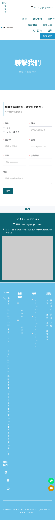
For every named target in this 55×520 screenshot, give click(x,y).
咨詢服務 (35, 156)
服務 (50, 19)
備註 (5, 172)
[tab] (27, 209)
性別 (6, 123)
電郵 (33, 140)
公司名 (7, 140)
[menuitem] (24, 19)
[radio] (6, 128)
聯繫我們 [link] (31, 72)
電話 (6, 156)
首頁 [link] (21, 72)
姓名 (33, 123)
